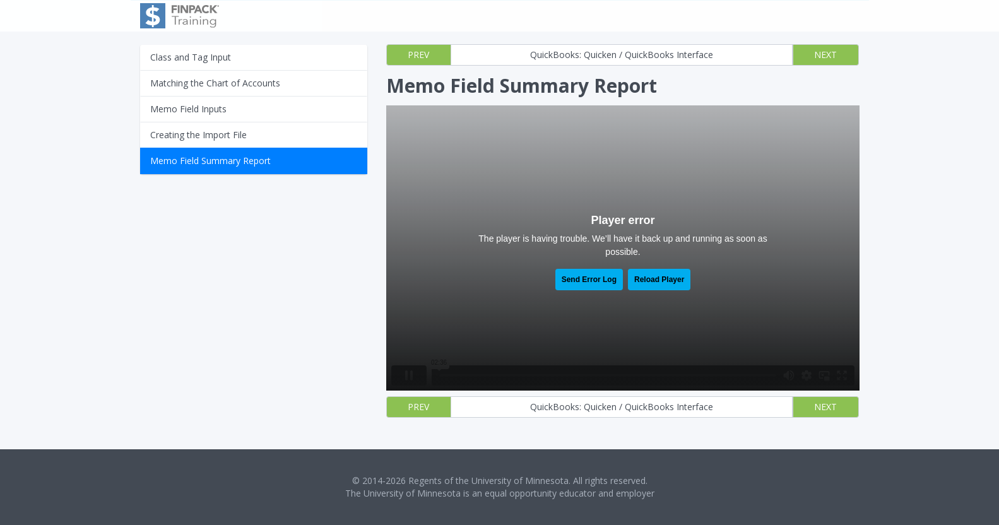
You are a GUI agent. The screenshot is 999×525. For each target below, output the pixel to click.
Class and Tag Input (190, 57)
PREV (418, 55)
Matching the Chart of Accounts (215, 83)
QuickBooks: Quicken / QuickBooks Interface (621, 55)
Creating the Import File (198, 135)
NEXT (825, 55)
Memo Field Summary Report (210, 161)
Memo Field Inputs (188, 109)
